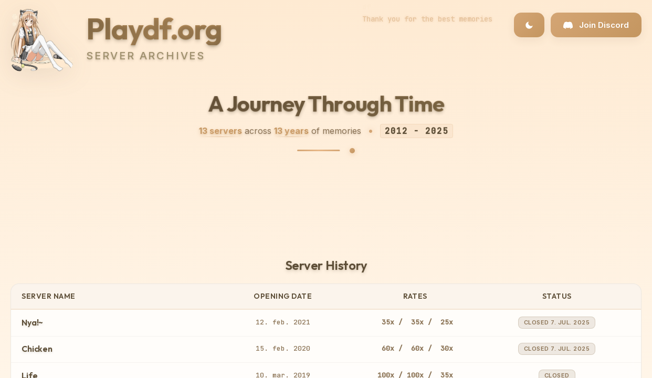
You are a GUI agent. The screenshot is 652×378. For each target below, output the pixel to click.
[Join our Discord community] (596, 25)
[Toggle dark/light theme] (529, 25)
